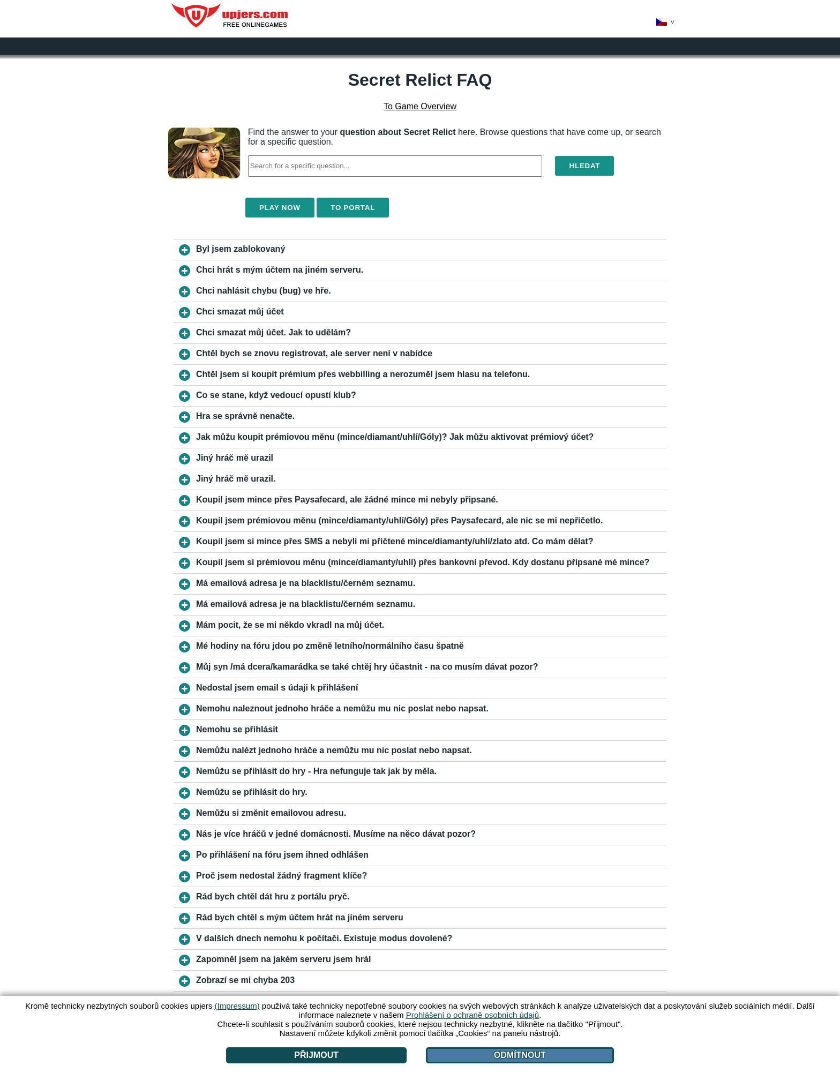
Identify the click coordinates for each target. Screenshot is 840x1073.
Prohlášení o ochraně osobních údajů (472, 1014)
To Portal (353, 208)
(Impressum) (236, 1005)
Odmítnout (520, 1055)
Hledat (584, 166)
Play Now (280, 208)
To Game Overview (420, 106)
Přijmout (316, 1055)
